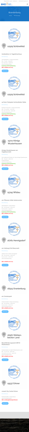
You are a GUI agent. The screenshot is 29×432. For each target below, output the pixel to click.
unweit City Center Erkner (10, 391)
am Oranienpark (7, 296)
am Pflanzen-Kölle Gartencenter (12, 200)
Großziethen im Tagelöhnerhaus (12, 54)
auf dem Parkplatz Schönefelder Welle (14, 102)
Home (10, 15)
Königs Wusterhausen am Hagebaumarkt (10, 151)
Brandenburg (17, 15)
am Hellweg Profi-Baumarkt (10, 248)
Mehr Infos (5, 70)
